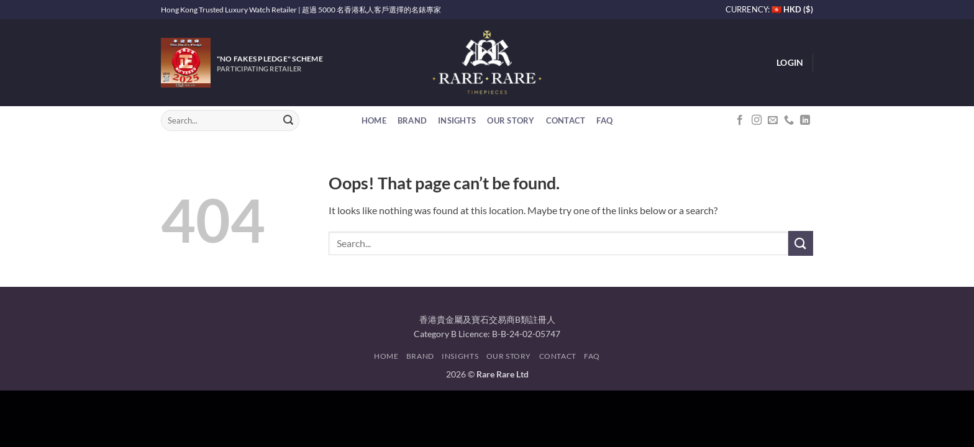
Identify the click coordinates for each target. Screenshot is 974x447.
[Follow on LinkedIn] (805, 120)
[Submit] (288, 120)
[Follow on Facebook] (740, 120)
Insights (457, 120)
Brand (412, 120)
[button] (789, 63)
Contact (566, 120)
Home (374, 120)
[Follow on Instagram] (757, 120)
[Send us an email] (773, 120)
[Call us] (789, 120)
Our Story (510, 120)
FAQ (604, 120)
